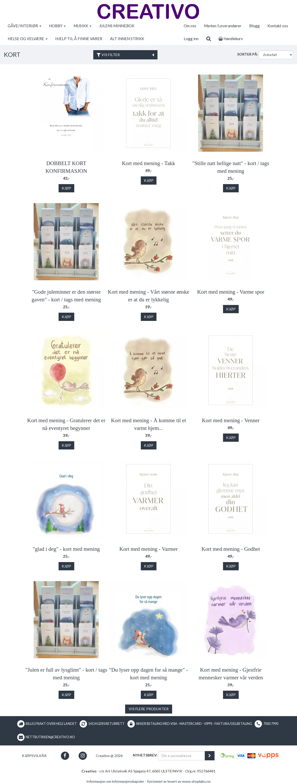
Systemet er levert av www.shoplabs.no (179, 781)
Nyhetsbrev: (145, 755)
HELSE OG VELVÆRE (28, 38)
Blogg (254, 25)
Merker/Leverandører (223, 25)
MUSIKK (82, 25)
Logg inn (191, 38)
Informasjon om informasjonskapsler (115, 781)
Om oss (190, 25)
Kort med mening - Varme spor (230, 292)
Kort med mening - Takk (148, 163)
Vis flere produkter (149, 709)
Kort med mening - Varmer (148, 549)
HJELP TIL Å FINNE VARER (78, 38)
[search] (208, 38)
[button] (64, 755)
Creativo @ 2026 (109, 755)
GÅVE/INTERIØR (24, 25)
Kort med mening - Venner (231, 420)
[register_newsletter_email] (210, 755)
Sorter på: (247, 54)
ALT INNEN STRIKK (127, 38)
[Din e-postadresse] (181, 755)
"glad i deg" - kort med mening (66, 549)
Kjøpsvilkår (34, 755)
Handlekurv (230, 38)
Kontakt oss (277, 25)
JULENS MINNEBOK (116, 25)
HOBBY (57, 25)
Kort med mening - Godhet (230, 549)
